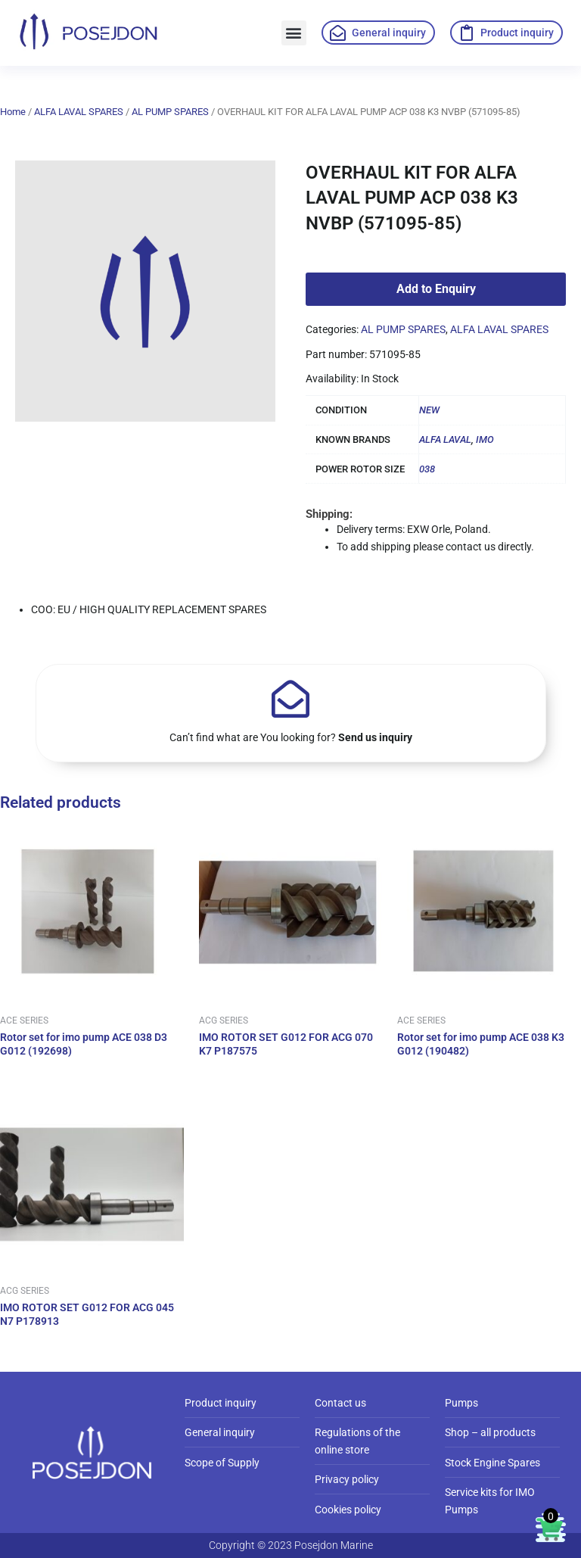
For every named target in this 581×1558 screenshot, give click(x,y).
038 (427, 469)
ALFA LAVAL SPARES (78, 111)
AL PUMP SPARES (170, 111)
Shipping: (329, 514)
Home (13, 111)
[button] (293, 32)
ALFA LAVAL (445, 439)
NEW (429, 410)
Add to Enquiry (436, 289)
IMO (485, 439)
